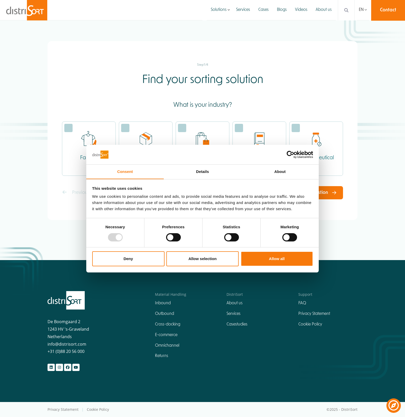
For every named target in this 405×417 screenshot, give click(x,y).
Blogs (282, 10)
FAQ (302, 303)
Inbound (163, 303)
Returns (161, 356)
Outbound (164, 314)
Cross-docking (167, 324)
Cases (263, 10)
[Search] (345, 10)
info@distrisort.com (67, 344)
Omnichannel (167, 346)
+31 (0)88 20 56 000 (66, 351)
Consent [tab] (125, 171)
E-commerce (166, 335)
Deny (128, 259)
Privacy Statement (314, 314)
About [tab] (280, 171)
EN (361, 10)
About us (324, 10)
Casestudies (237, 324)
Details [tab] (202, 171)
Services (243, 10)
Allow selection (202, 259)
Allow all (277, 259)
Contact (388, 10)
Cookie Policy (310, 324)
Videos (301, 10)
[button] (229, 10)
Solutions (219, 10)
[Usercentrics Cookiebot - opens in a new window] (290, 154)
